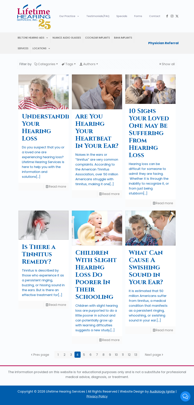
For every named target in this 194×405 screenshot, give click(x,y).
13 (135, 354)
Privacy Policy (97, 396)
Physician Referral (163, 43)
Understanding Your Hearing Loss (49, 127)
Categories (46, 64)
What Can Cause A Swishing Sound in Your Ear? (146, 267)
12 (129, 354)
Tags (69, 64)
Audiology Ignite (162, 391)
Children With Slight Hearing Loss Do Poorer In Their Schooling (96, 275)
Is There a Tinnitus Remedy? (39, 254)
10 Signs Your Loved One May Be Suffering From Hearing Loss (149, 133)
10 (116, 354)
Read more (57, 186)
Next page (154, 354)
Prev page (39, 354)
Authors (89, 64)
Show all (167, 64)
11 (123, 354)
